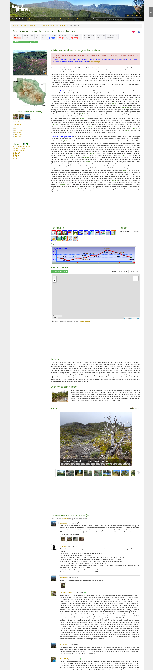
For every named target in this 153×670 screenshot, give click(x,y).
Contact (79, 19)
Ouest (39, 25)
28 (128, 464)
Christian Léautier (20, 122)
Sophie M (17, 136)
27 (126, 464)
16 (99, 464)
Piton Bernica (17, 157)
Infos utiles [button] (53, 19)
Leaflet (126, 318)
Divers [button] (63, 19)
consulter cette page (95, 62)
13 (91, 464)
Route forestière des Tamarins (21, 146)
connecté (65, 519)
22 (113, 464)
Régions (32, 25)
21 (111, 464)
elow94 (16, 126)
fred (15, 128)
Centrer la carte (134, 271)
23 (116, 464)
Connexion (137, 15)
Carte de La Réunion (85, 321)
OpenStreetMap (134, 318)
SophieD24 (18, 134)
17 (101, 464)
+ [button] (54, 277)
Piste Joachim (17, 159)
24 (118, 464)
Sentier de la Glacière (19, 148)
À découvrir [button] (41, 19)
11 (86, 464)
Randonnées (24, 25)
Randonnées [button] (21, 19)
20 (109, 464)
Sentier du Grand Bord (19, 150)
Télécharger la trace (21, 42)
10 (84, 464)
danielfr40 (17, 124)
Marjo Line (17, 132)
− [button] (54, 280)
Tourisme (32, 19)
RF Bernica (16, 154)
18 (104, 464)
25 (121, 464)
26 (123, 464)
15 (96, 464)
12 (89, 464)
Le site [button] (71, 19)
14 (94, 464)
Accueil (15, 25)
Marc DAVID (18, 130)
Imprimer (33, 42)
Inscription (129, 15)
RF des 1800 (16, 152)
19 (106, 464)
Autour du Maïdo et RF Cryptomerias (55, 25)
